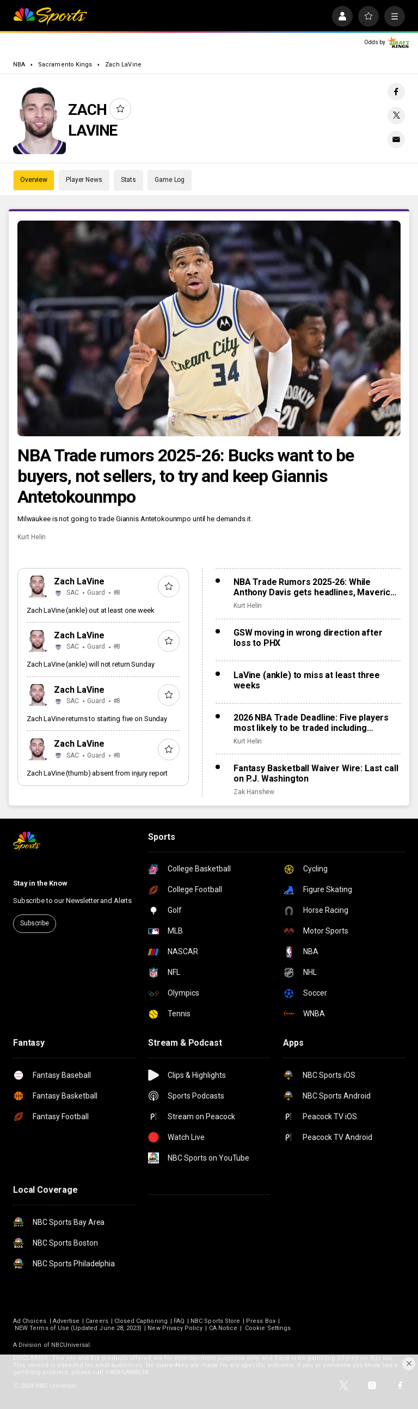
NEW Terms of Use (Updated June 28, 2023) (78, 1328)
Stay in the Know (40, 883)
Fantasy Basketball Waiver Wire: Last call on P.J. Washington (315, 773)
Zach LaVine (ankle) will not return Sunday (91, 664)
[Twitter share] (396, 115)
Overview (33, 180)
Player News (84, 180)
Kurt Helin (31, 537)
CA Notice (223, 1328)
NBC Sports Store (215, 1321)
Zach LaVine (123, 64)
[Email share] (396, 139)
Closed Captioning (141, 1321)
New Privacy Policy (174, 1328)
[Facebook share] (396, 91)
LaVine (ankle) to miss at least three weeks (306, 680)
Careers (96, 1321)
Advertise (66, 1321)
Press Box (260, 1321)
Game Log (170, 180)
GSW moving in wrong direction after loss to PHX (307, 637)
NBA (19, 64)
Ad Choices (30, 1321)
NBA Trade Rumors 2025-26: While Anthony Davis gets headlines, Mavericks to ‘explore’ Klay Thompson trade (316, 587)
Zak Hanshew (253, 792)
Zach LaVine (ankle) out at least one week (91, 610)
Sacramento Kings (65, 64)
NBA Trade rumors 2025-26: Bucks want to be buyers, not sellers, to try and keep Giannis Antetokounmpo (185, 476)
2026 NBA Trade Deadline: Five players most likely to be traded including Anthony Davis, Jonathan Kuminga (311, 722)
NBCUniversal (70, 1345)
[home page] (50, 16)
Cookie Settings (268, 1328)
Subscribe (34, 923)
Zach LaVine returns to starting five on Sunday (97, 719)
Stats (128, 180)
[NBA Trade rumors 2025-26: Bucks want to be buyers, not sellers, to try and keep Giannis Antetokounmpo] (209, 328)
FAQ (179, 1321)
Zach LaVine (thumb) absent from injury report (97, 773)
